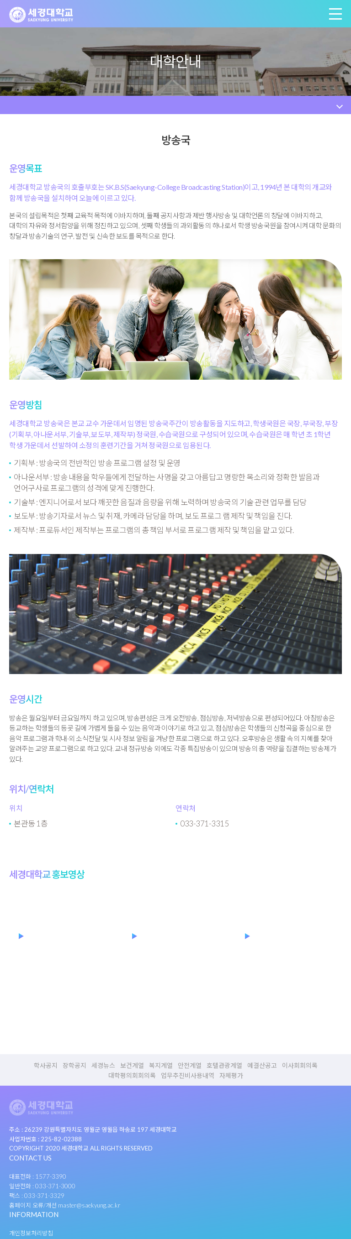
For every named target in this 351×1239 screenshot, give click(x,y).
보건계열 (132, 1065)
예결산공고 (262, 1065)
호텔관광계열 (224, 1065)
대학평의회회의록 (132, 1075)
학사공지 (46, 1065)
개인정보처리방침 (31, 1233)
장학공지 (74, 1065)
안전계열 (190, 1065)
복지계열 (161, 1065)
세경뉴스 (103, 1065)
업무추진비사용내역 (187, 1075)
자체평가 (231, 1075)
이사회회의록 (300, 1065)
